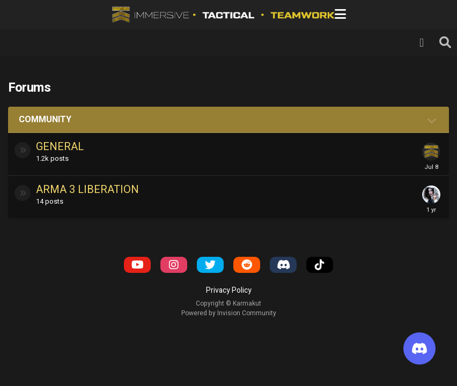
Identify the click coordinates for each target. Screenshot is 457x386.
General (60, 146)
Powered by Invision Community (228, 313)
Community (45, 119)
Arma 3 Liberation (87, 189)
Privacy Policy (229, 290)
